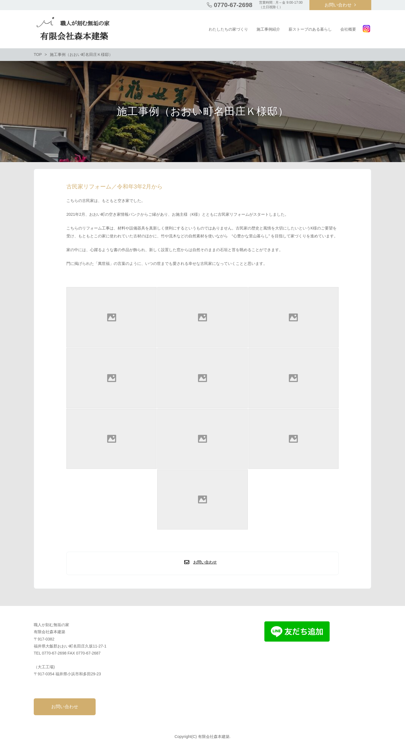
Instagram (366, 28)
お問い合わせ (338, 5)
